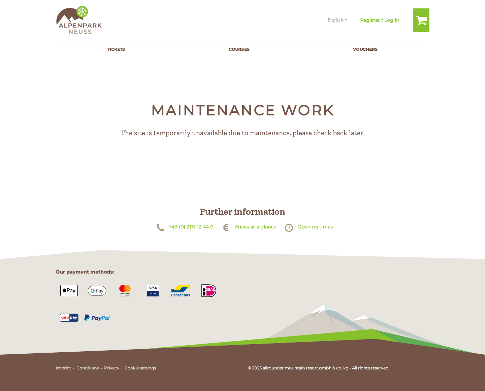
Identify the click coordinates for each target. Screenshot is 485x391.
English (336, 20)
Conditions (87, 367)
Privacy (111, 367)
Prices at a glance (255, 227)
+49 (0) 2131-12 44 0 (191, 227)
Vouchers (365, 49)
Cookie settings (140, 367)
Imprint (63, 367)
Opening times (315, 227)
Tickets (116, 49)
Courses (239, 49)
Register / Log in (379, 20)
